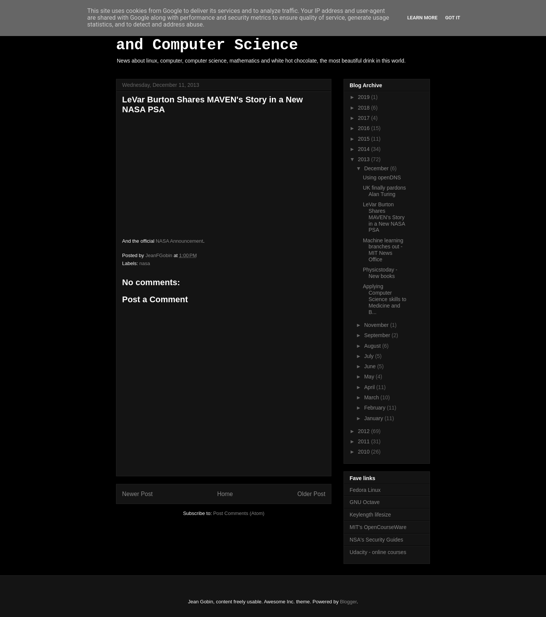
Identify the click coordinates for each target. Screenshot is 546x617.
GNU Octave (365, 502)
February (375, 408)
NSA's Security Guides (376, 540)
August (373, 346)
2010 (364, 452)
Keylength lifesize (370, 515)
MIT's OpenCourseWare (378, 527)
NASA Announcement (179, 241)
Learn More (422, 17)
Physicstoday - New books (380, 273)
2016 (364, 128)
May (369, 377)
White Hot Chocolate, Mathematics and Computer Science (261, 37)
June (370, 366)
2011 (364, 441)
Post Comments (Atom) (238, 513)
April (370, 387)
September (377, 335)
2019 (364, 97)
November (377, 325)
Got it (452, 17)
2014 (364, 149)
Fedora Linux (365, 490)
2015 (364, 139)
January (374, 418)
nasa (145, 263)
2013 (364, 159)
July (369, 356)
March (372, 397)
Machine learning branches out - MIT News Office (383, 249)
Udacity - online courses (378, 552)
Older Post (311, 494)
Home (225, 494)
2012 (364, 431)
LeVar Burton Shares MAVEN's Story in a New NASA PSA (384, 217)
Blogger (348, 601)
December (377, 168)
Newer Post (137, 494)
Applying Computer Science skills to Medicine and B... (384, 299)
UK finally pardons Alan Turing (384, 191)
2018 (364, 108)
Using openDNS (382, 177)
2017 (364, 118)
